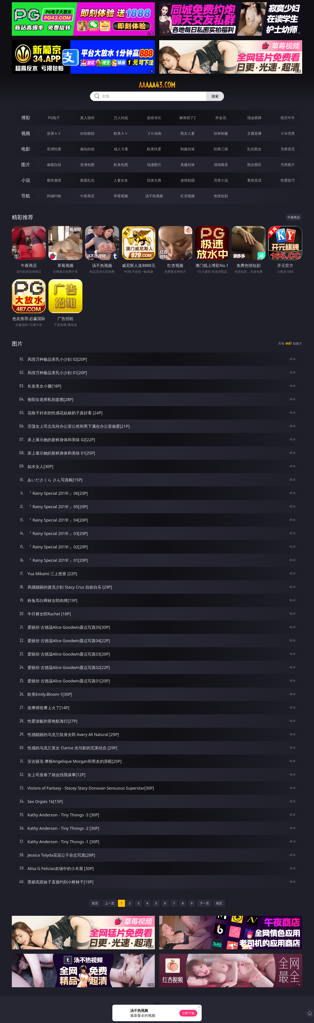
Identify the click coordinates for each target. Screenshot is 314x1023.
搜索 (215, 96)
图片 (25, 164)
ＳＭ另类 (288, 133)
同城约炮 (54, 195)
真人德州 (87, 117)
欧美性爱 (154, 149)
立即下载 (188, 1013)
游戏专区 (154, 117)
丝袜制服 (221, 133)
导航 (25, 196)
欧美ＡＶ (121, 133)
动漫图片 (154, 164)
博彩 (25, 118)
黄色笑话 (254, 180)
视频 (25, 133)
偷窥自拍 (54, 164)
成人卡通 (121, 149)
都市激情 (54, 180)
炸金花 (221, 117)
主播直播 (254, 133)
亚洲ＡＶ (54, 133)
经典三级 (221, 149)
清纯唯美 (221, 164)
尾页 (219, 903)
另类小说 (221, 180)
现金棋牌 (254, 117)
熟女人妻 (187, 133)
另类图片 (288, 164)
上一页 (109, 903)
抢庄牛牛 (288, 117)
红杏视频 (187, 195)
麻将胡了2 (187, 117)
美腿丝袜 (187, 164)
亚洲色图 (87, 164)
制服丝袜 (187, 149)
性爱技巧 (288, 180)
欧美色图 (121, 164)
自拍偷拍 (87, 133)
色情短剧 (221, 195)
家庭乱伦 (87, 180)
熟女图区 (254, 164)
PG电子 (54, 117)
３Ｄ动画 (154, 133)
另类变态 (288, 149)
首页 (95, 903)
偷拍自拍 (87, 149)
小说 (25, 180)
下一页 (204, 903)
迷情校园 (187, 180)
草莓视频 (121, 195)
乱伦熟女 (254, 149)
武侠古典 (154, 180)
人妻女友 (121, 180)
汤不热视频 (154, 195)
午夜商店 (87, 195)
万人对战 (121, 117)
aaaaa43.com (157, 84)
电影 (25, 149)
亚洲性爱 (54, 149)
